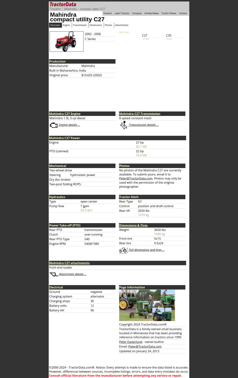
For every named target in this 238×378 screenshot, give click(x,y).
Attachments (121, 25)
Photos (108, 25)
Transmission (80, 25)
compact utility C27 (92, 9)
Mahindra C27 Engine (65, 114)
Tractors (55, 9)
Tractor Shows (168, 13)
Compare (137, 13)
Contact (183, 13)
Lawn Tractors (122, 13)
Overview (55, 25)
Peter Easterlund (130, 342)
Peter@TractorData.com (135, 178)
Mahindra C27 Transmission (139, 114)
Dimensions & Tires (133, 225)
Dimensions (96, 25)
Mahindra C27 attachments (69, 263)
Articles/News (151, 13)
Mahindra (70, 9)
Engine (66, 25)
